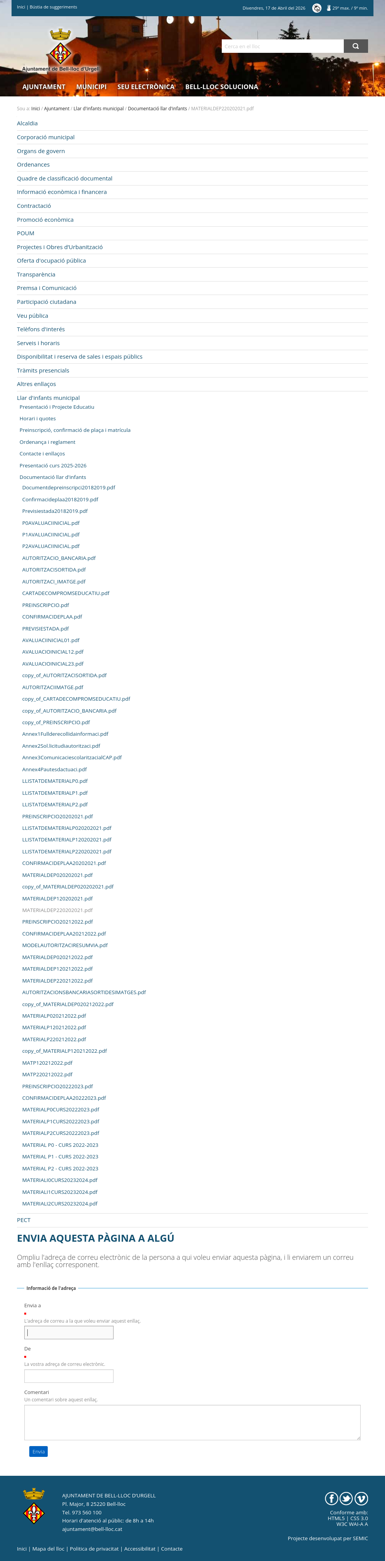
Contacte (171, 1548)
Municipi (91, 86)
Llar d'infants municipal (99, 108)
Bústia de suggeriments (53, 7)
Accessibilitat (140, 1548)
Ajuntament (43, 86)
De (27, 1348)
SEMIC (360, 1538)
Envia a (32, 1305)
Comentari (36, 1392)
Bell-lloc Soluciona (221, 86)
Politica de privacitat (94, 1548)
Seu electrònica (145, 86)
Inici (21, 7)
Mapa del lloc (48, 1548)
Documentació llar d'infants (157, 108)
